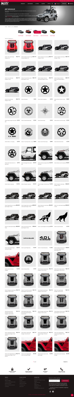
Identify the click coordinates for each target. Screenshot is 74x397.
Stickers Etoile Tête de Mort (58, 141)
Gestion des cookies (23, 383)
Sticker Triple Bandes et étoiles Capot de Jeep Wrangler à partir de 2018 (10, 334)
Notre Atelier (22, 378)
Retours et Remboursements (10, 384)
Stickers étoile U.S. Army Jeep (9, 141)
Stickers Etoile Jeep (24, 99)
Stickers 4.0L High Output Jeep (43, 247)
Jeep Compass (35, 35)
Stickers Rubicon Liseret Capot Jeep (60, 162)
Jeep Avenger (52, 35)
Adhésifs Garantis (22, 381)
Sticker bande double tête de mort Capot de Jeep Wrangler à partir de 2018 (26, 312)
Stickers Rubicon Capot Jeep (9, 184)
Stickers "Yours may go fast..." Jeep (27, 141)
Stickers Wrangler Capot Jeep (26, 184)
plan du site (22, 386)
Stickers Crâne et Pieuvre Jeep (43, 141)
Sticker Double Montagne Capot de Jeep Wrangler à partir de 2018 (43, 334)
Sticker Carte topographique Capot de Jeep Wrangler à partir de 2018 (59, 334)
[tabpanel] (21, 33)
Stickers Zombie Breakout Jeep (26, 120)
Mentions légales (8, 380)
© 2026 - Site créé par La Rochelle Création (37, 394)
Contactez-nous (22, 384)
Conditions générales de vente (10, 381)
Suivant (66, 362)
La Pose (21, 380)
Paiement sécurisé (8, 383)
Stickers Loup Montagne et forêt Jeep (44, 226)
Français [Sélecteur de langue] (57, 3)
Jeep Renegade (28, 35)
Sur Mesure (7, 386)
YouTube (53, 391)
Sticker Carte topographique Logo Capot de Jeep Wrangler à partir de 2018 (10, 355)
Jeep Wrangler (20, 35)
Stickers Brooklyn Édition (25, 268)
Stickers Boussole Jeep (41, 120)
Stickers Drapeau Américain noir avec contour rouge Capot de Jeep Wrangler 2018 (59, 249)
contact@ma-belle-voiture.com (39, 388)
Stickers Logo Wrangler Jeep (25, 247)
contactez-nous (9, 16)
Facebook (50, 391)
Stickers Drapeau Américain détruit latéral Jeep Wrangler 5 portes (59, 79)
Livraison (6, 378)
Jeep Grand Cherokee (44, 35)
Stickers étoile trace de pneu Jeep (59, 120)
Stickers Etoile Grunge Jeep (42, 99)
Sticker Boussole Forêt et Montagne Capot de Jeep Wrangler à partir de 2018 (9, 312)
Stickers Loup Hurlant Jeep (58, 226)
